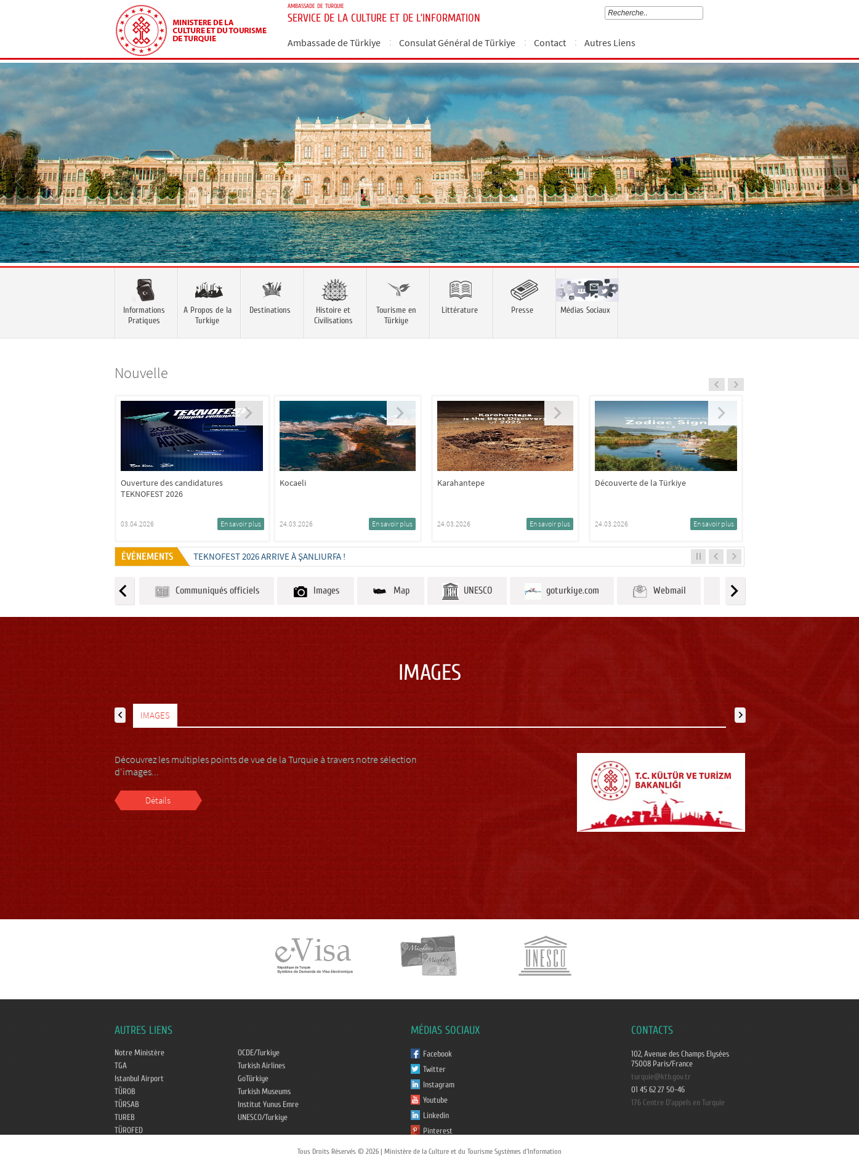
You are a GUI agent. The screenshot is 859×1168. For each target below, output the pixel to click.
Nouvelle (141, 372)
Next (837, 181)
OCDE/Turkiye (259, 1053)
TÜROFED (129, 1130)
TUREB (125, 1117)
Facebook (437, 1054)
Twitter (434, 1069)
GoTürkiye (253, 1079)
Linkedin (436, 1116)
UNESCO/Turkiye (263, 1117)
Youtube (435, 1100)
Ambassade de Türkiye (334, 42)
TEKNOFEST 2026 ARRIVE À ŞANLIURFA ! (269, 556)
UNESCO (467, 591)
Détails (158, 800)
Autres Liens (609, 42)
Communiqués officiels (206, 591)
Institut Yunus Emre (268, 1105)
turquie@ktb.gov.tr (661, 1077)
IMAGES (155, 715)
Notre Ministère (139, 1053)
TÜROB (125, 1092)
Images (315, 591)
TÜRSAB (127, 1105)
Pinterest (438, 1131)
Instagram (438, 1085)
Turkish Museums (264, 1092)
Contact (550, 42)
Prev (21, 181)
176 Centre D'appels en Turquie (678, 1103)
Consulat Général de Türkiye (457, 42)
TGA (121, 1066)
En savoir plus (240, 523)
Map (390, 591)
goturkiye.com (562, 591)
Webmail (659, 591)
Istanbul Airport (139, 1079)
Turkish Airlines (261, 1066)
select (702, 13)
